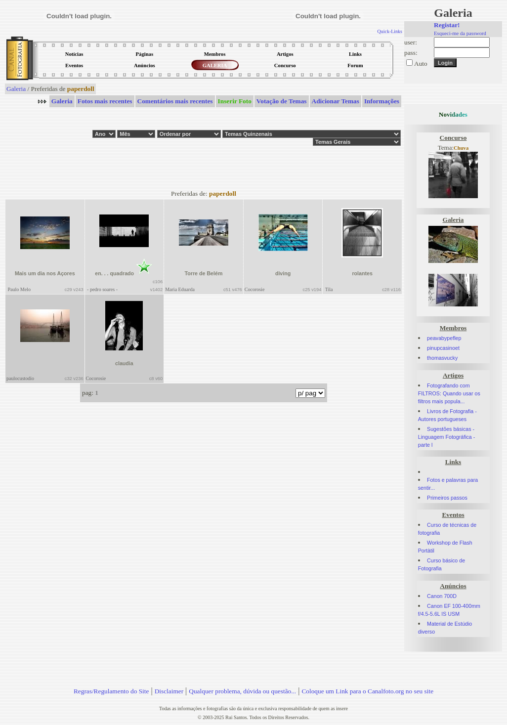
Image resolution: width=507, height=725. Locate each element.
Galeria (16, 88)
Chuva (461, 148)
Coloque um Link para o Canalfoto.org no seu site (367, 691)
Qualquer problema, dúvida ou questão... (242, 691)
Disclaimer (169, 691)
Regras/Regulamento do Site (111, 691)
